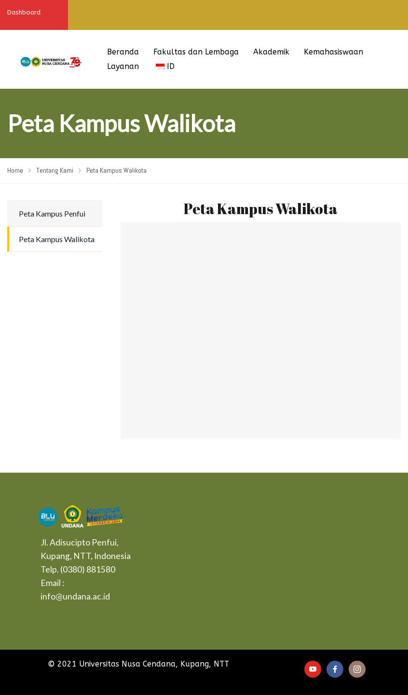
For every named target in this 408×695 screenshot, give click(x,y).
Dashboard (24, 12)
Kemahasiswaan (333, 51)
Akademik (271, 51)
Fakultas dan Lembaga (196, 51)
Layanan (123, 66)
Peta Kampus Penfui (52, 213)
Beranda (123, 51)
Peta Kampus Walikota (57, 239)
